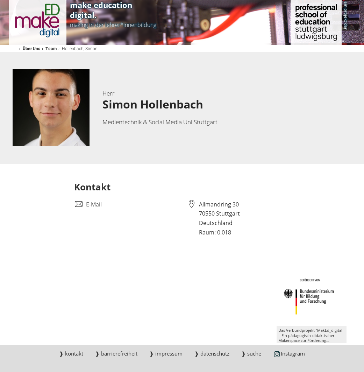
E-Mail (94, 204)
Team (51, 48)
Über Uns (32, 48)
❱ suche (251, 353)
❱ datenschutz (211, 353)
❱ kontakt (71, 353)
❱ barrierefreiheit (116, 353)
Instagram (289, 354)
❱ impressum (166, 353)
